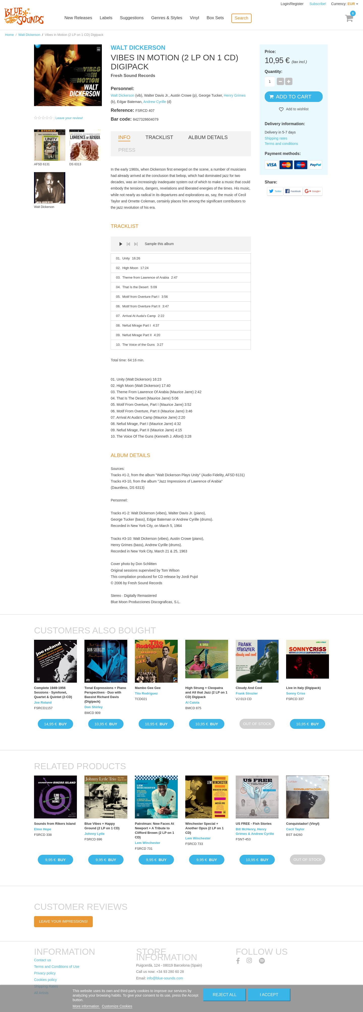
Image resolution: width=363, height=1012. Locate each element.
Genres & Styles (171, 18)
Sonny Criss (295, 693)
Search (246, 18)
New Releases (83, 18)
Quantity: (273, 71)
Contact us (42, 960)
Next (136, 244)
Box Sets (219, 18)
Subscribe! (318, 4)
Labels (111, 18)
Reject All (224, 995)
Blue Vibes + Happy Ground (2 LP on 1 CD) (101, 826)
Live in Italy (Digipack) (303, 688)
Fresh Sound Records (133, 75)
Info (124, 137)
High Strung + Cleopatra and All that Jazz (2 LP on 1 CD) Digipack (206, 692)
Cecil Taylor (295, 829)
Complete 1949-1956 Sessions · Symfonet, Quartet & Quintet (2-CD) (53, 692)
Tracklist (159, 137)
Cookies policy (45, 980)
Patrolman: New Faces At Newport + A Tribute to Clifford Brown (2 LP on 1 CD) (154, 830)
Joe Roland (43, 702)
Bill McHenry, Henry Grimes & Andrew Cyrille (255, 831)
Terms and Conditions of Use (56, 967)
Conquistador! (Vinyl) (302, 823)
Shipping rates (276, 138)
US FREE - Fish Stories (253, 823)
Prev (128, 244)
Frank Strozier (247, 693)
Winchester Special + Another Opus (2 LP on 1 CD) (204, 828)
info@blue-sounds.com (165, 978)
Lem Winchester (147, 843)
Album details (208, 137)
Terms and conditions (281, 144)
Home (9, 35)
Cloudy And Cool (249, 688)
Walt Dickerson (29, 35)
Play (121, 244)
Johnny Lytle (94, 834)
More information (86, 1006)
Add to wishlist (297, 109)
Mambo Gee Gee (148, 688)
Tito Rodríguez (146, 693)
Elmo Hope (42, 829)
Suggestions (136, 18)
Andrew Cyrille (154, 102)
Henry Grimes (235, 95)
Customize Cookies (117, 1006)
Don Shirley (93, 707)
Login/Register (293, 4)
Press (126, 150)
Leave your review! (69, 118)
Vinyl (199, 18)
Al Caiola (192, 702)
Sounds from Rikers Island (55, 823)
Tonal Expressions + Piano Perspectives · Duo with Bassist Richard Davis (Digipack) (105, 695)
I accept (269, 995)
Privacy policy (45, 973)
